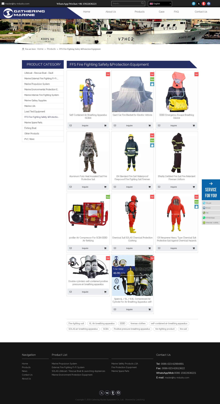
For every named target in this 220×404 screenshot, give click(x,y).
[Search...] (126, 3)
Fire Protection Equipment (124, 367)
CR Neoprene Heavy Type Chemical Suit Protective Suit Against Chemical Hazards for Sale (176, 239)
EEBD (122, 323)
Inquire (78, 125)
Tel (207, 213)
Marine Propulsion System (37, 84)
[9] (110, 31)
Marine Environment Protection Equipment (72, 375)
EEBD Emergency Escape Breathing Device (177, 116)
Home (25, 363)
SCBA (106, 329)
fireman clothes (138, 323)
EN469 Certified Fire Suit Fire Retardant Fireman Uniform (176, 177)
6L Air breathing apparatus (102, 323)
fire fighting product (164, 329)
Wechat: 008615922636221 (213, 222)
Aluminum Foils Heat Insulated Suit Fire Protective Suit (88, 177)
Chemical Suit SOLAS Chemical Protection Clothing (132, 239)
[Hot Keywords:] (142, 3)
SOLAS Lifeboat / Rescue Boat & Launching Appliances (78, 371)
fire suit (183, 329)
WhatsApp (210, 218)
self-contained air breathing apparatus (169, 323)
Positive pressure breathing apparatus (132, 329)
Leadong (140, 399)
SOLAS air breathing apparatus (83, 329)
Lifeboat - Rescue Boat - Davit (38, 73)
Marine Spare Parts (33, 122)
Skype (208, 203)
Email (208, 208)
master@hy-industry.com (17, 4)
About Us (26, 378)
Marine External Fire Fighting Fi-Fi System (44, 78)
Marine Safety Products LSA (124, 363)
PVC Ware (29, 139)
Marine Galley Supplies (35, 100)
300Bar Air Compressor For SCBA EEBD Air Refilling (88, 239)
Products (26, 367)
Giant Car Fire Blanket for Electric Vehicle (132, 115)
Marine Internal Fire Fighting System (41, 95)
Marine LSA (29, 106)
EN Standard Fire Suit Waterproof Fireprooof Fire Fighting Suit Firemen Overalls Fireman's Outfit (132, 178)
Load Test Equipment (34, 111)
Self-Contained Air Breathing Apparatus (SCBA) (88, 116)
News (24, 371)
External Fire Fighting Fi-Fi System (68, 367)
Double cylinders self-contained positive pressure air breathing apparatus (88, 282)
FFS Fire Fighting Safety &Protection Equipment (44, 117)
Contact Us (27, 375)
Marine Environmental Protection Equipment (44, 89)
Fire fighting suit (76, 323)
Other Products (31, 133)
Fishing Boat (30, 128)
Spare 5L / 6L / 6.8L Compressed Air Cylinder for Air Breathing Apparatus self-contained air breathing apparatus (132, 300)
